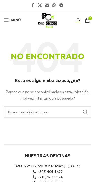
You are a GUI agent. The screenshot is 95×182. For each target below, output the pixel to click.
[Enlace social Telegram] (61, 5)
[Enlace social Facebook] (33, 5)
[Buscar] (47, 112)
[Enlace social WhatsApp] (54, 5)
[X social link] (39, 5)
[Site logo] (47, 19)
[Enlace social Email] (47, 5)
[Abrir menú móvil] (12, 20)
